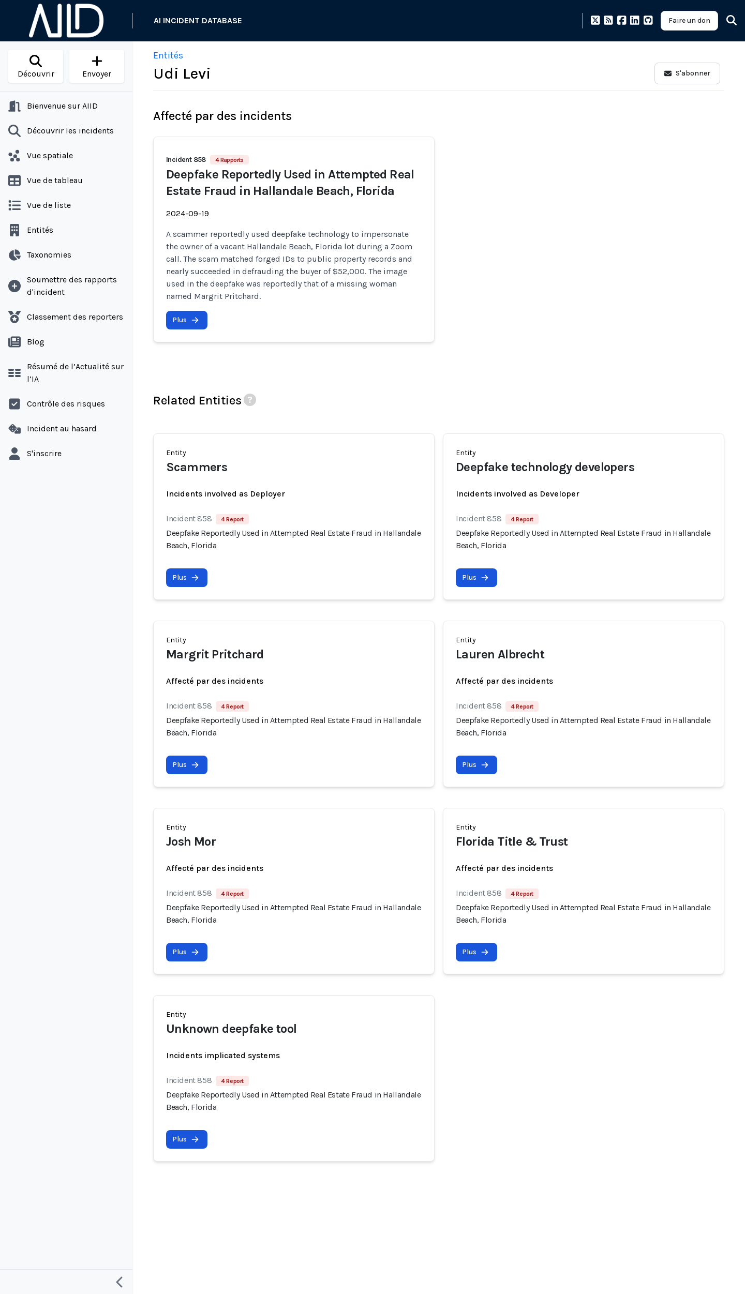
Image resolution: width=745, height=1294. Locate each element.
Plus (185, 319)
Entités (168, 55)
